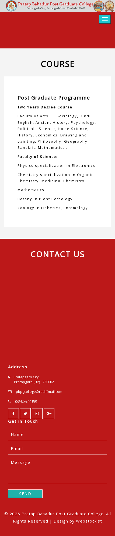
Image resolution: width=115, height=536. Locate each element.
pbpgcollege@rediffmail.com (39, 391)
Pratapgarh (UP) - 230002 (34, 381)
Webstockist (89, 521)
